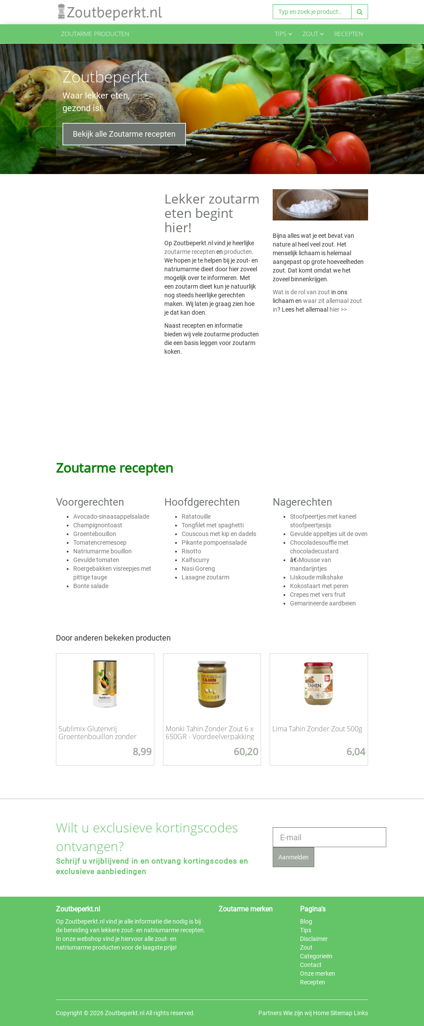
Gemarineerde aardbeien (323, 603)
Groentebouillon (94, 533)
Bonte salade (90, 585)
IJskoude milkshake (316, 577)
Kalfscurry (195, 559)
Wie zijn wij (297, 1013)
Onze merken (317, 973)
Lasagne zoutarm (205, 577)
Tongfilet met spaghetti (213, 525)
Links (361, 1013)
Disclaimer (314, 938)
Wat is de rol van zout (301, 292)
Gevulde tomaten (96, 559)
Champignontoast (97, 525)
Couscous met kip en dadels (219, 533)
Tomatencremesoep (100, 542)
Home (321, 1013)
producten (238, 251)
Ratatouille (196, 516)
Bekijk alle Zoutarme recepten (124, 133)
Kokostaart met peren (319, 585)
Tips (283, 34)
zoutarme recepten (189, 251)
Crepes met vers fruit (318, 594)
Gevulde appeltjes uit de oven (329, 533)
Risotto (191, 551)
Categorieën (316, 956)
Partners (270, 1013)
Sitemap (341, 1013)
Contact (311, 964)
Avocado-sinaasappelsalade (111, 516)
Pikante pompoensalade (214, 542)
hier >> (338, 309)
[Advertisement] (103, 313)
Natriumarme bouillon (102, 551)
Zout (313, 34)
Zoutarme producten (95, 34)
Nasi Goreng (198, 568)
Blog (306, 921)
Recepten (348, 34)
